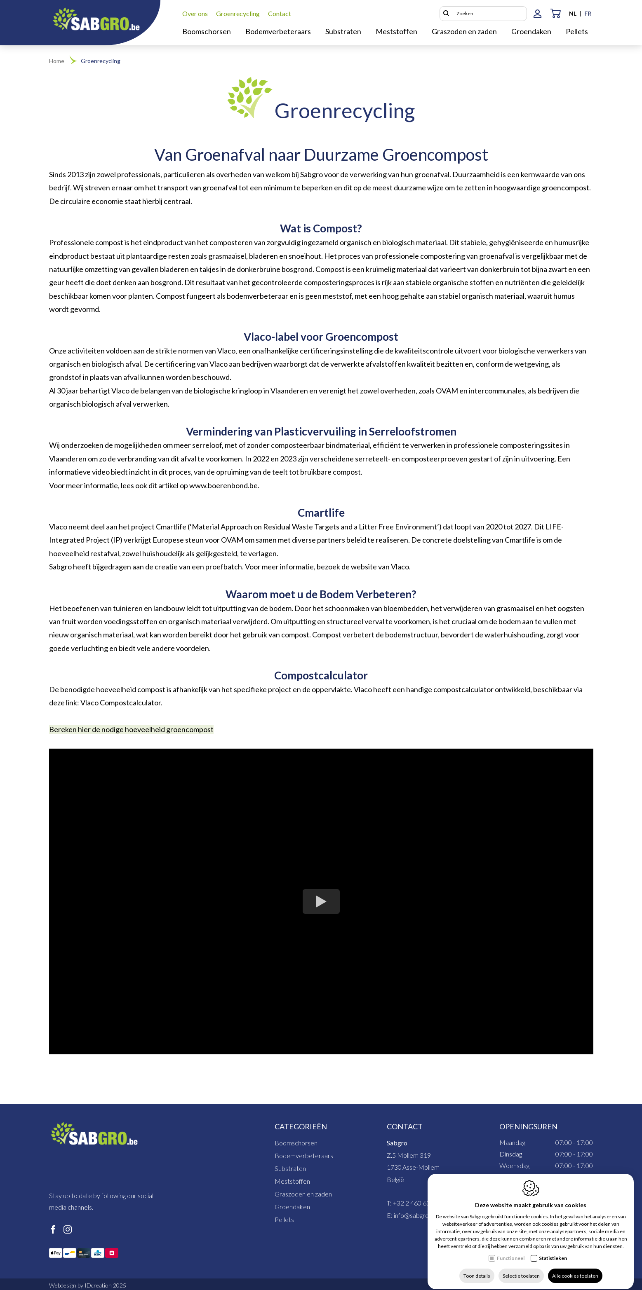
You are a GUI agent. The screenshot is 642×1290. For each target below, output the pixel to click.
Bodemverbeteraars (304, 1155)
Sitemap (484, 1285)
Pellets (284, 1219)
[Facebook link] (53, 1230)
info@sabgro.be (415, 1215)
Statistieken (553, 1251)
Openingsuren (528, 1126)
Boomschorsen (296, 1143)
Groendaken (292, 1206)
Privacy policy (527, 1285)
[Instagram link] (67, 1230)
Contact (405, 1126)
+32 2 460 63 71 (416, 1203)
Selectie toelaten (521, 1268)
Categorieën (301, 1126)
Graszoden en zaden (303, 1194)
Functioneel (510, 1251)
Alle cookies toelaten (575, 1268)
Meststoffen (292, 1181)
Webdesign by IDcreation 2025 (87, 1285)
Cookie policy (576, 1285)
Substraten (290, 1168)
